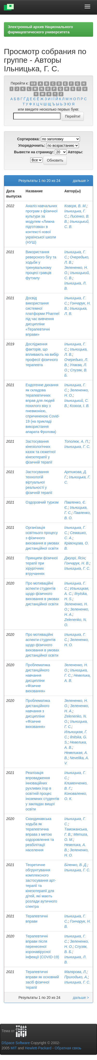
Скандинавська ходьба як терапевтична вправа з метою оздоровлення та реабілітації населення (40, 834)
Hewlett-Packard (38, 1048)
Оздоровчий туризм (42, 502)
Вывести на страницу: (34, 152)
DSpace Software (16, 1043)
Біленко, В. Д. (75, 865)
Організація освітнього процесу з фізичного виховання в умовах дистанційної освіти (42, 537)
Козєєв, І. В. (79, 406)
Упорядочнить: (31, 145)
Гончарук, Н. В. (76, 563)
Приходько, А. (76, 977)
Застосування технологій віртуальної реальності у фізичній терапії (39, 482)
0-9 (33, 83)
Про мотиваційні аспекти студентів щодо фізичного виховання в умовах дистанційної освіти (42, 593)
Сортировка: (28, 139)
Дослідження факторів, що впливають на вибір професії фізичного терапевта (42, 354)
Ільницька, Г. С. (77, 447)
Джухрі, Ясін (74, 558)
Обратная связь (68, 1048)
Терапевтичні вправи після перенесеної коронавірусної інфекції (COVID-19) (42, 946)
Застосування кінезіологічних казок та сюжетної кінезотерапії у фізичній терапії (41, 451)
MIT (14, 1048)
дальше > (81, 181)
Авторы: (75, 152)
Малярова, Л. (75, 972)
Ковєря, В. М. (75, 206)
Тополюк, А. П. (76, 441)
